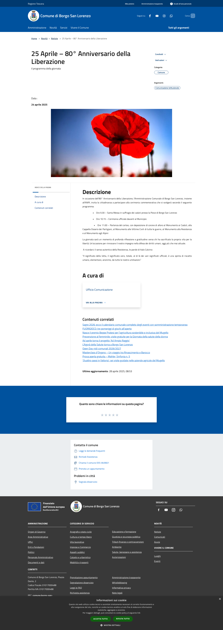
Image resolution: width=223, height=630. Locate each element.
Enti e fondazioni (36, 547)
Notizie (54, 38)
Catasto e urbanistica (80, 557)
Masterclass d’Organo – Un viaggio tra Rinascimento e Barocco (116, 352)
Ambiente (116, 547)
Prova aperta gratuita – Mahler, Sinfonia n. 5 (106, 356)
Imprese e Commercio (80, 547)
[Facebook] (145, 16)
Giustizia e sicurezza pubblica (126, 536)
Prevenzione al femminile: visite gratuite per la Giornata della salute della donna (125, 336)
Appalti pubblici (77, 552)
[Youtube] (152, 16)
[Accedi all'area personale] (180, 3)
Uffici (30, 542)
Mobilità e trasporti (79, 562)
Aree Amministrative (38, 537)
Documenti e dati (36, 562)
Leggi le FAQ (76, 587)
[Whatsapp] (166, 16)
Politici (31, 552)
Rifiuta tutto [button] (123, 619)
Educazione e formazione (124, 531)
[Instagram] (159, 16)
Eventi (157, 561)
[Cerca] (191, 15)
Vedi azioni (161, 60)
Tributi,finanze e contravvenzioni (128, 542)
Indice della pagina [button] (43, 187)
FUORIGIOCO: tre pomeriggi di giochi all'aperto (107, 329)
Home (34, 38)
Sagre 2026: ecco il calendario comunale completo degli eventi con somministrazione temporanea (134, 325)
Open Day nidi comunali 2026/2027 (101, 348)
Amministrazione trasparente (126, 577)
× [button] (220, 599)
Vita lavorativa (77, 542)
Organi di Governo (36, 531)
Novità (44, 38)
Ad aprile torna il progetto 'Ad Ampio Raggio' (106, 340)
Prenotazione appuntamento (84, 577)
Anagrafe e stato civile (81, 531)
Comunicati (159, 537)
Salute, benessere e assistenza (127, 552)
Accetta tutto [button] (100, 619)
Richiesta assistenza (80, 593)
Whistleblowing (119, 582)
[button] (111, 625)
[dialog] (111, 613)
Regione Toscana (36, 3)
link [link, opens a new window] (138, 613)
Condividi (161, 54)
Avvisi (157, 542)
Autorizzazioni (119, 557)
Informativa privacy (121, 587)
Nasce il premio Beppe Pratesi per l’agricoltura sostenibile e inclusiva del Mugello (125, 333)
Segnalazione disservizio (81, 582)
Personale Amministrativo (40, 557)
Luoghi (157, 556)
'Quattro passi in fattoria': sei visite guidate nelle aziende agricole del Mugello (123, 360)
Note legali (117, 593)
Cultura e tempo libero (81, 537)
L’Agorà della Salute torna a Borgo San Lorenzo (107, 344)
